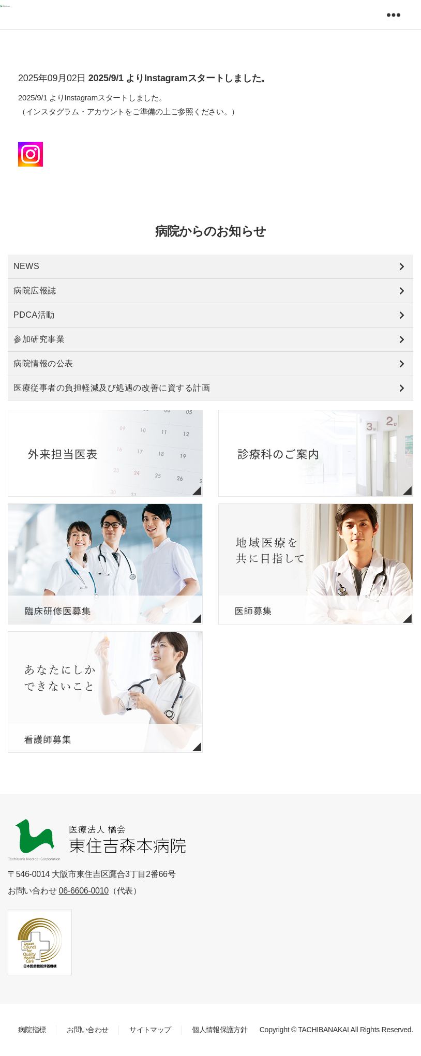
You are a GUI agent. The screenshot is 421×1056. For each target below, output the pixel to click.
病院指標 (32, 1029)
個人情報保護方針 (219, 1029)
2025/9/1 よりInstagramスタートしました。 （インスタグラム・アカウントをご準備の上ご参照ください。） (128, 111)
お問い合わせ (87, 1029)
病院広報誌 (34, 290)
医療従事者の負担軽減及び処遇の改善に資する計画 (111, 387)
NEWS (26, 266)
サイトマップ (150, 1029)
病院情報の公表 (43, 363)
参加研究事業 (39, 339)
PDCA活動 (34, 314)
